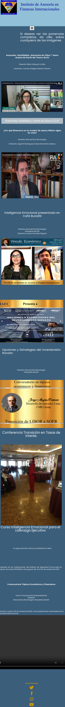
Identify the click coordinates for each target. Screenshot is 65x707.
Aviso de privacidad (31, 683)
